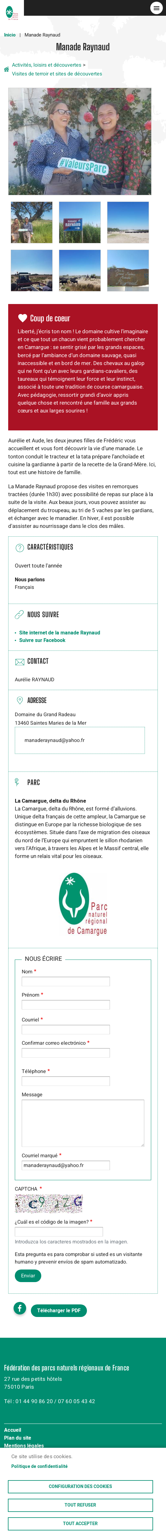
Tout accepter (80, 1524)
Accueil (12, 1430)
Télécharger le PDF (59, 1310)
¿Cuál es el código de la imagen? (52, 1222)
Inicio (9, 34)
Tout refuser (80, 1505)
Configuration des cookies (80, 1487)
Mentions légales (24, 1446)
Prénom (30, 995)
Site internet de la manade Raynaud (59, 633)
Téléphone (34, 1071)
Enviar (28, 1276)
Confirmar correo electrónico (54, 1043)
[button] (80, 141)
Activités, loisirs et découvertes (46, 65)
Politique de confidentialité (39, 1466)
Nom (27, 972)
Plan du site (17, 1438)
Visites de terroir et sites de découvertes (57, 74)
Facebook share (20, 1308)
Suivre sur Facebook (42, 640)
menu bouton (156, 8)
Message (32, 1094)
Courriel (30, 1020)
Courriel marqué (40, 1155)
